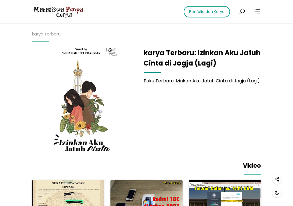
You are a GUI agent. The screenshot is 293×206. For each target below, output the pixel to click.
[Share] (277, 179)
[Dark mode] (277, 192)
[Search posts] (242, 11)
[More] (257, 11)
